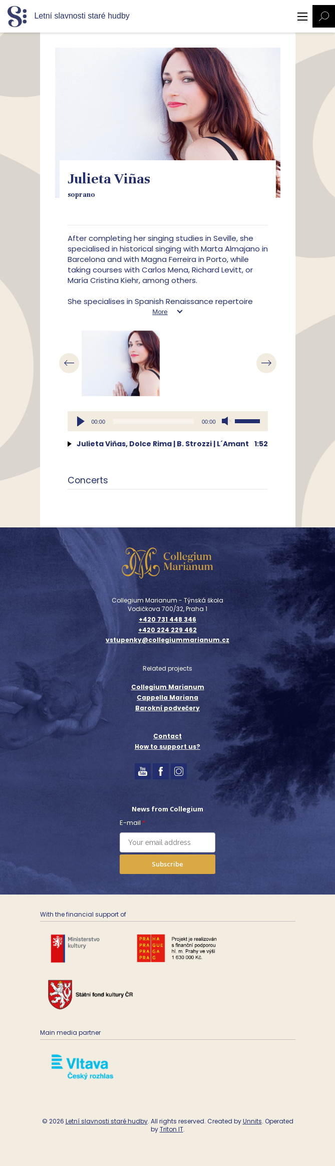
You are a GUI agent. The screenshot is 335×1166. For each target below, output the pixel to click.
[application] (168, 421)
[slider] (153, 421)
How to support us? (167, 746)
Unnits (252, 1121)
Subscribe (167, 863)
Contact (167, 736)
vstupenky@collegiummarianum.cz (167, 640)
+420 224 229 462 (167, 630)
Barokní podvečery (167, 708)
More (159, 312)
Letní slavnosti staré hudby (107, 1121)
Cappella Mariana (167, 697)
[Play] (81, 421)
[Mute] (227, 421)
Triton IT (171, 1129)
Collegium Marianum (167, 687)
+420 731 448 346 (167, 620)
